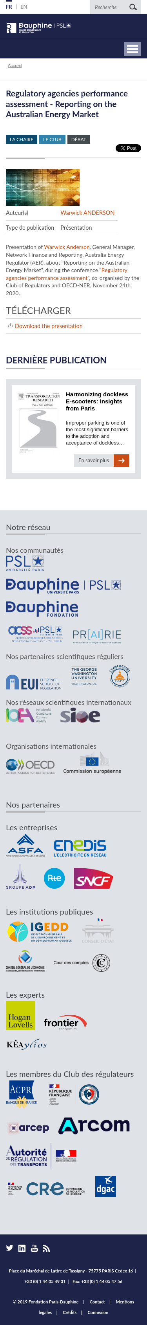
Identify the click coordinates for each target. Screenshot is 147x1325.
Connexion (98, 1312)
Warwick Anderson (66, 246)
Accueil (15, 65)
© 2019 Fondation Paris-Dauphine (46, 1301)
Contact (97, 1301)
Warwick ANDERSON (87, 212)
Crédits (69, 1312)
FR (9, 7)
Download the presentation (49, 326)
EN (23, 7)
